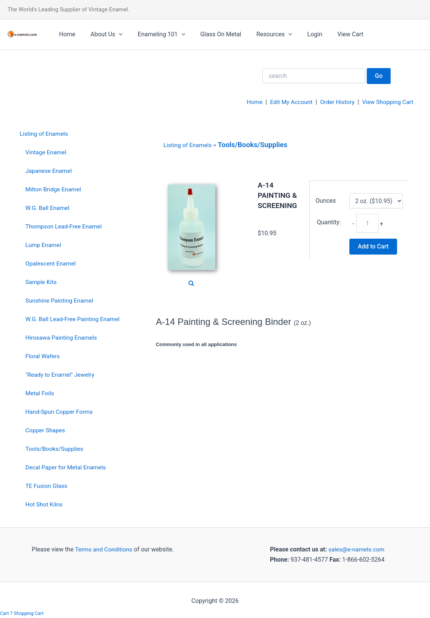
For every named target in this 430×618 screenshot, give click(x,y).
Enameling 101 (154, 34)
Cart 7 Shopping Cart (22, 613)
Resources (261, 34)
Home (66, 34)
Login (298, 34)
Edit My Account (288, 102)
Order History (335, 102)
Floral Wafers (43, 355)
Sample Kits (41, 281)
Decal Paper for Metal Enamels (66, 465)
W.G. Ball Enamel (48, 207)
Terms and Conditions (103, 547)
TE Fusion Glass (47, 484)
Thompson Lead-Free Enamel (64, 226)
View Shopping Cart (386, 102)
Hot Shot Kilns (44, 502)
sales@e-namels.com (356, 547)
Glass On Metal (210, 34)
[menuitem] (71, 134)
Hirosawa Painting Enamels (62, 336)
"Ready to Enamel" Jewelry (61, 373)
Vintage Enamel (46, 152)
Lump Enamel (43, 244)
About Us (102, 34)
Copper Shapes (45, 428)
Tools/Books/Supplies (55, 447)
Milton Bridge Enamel (54, 189)
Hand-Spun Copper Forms (60, 410)
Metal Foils (40, 392)
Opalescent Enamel (51, 262)
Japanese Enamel (49, 170)
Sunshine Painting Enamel (60, 299)
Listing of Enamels (45, 133)
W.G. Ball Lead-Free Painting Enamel (73, 318)
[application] (114, 34)
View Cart (331, 34)
